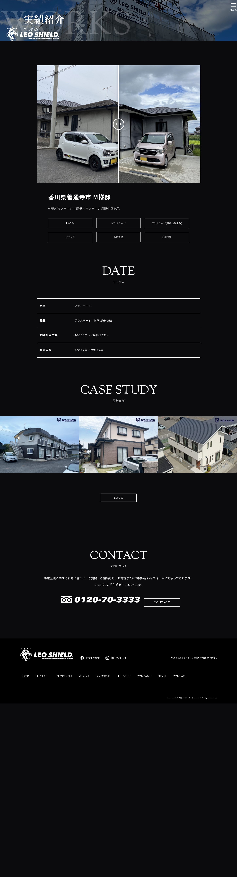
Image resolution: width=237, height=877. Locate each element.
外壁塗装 (118, 299)
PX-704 (70, 285)
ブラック (70, 299)
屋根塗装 (166, 299)
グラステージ (118, 285)
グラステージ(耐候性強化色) (166, 285)
